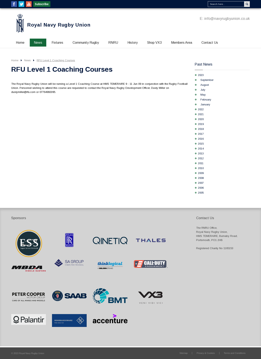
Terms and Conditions (235, 353)
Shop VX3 (154, 42)
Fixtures (57, 42)
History (132, 42)
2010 (201, 168)
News (38, 42)
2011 (200, 163)
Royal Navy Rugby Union (59, 25)
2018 (201, 128)
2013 (201, 153)
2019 (201, 124)
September (206, 79)
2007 (201, 182)
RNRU (113, 42)
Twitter (21, 4)
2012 (201, 158)
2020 (201, 119)
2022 (201, 109)
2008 (201, 178)
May (203, 94)
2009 (201, 173)
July (202, 89)
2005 (201, 192)
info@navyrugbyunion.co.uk (227, 19)
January (205, 104)
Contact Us (209, 42)
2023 (201, 75)
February (205, 99)
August (204, 84)
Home (20, 42)
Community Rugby (86, 42)
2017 (201, 133)
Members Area (181, 42)
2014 (201, 148)
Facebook (14, 4)
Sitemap (183, 353)
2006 (201, 187)
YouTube (29, 4)
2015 (201, 143)
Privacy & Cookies (206, 353)
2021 (201, 114)
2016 (201, 138)
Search (247, 4)
